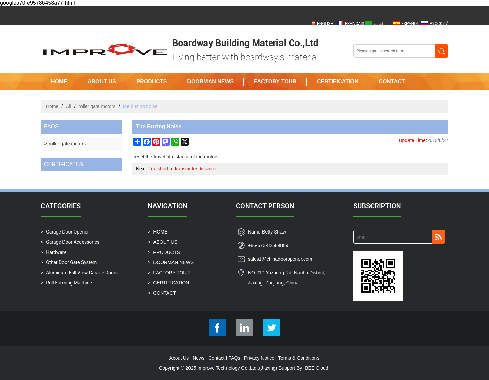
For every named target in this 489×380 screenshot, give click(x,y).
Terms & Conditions (298, 358)
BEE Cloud (316, 368)
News (198, 358)
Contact (216, 358)
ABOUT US (102, 81)
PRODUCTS (152, 81)
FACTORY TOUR (275, 81)
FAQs (234, 358)
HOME (59, 81)
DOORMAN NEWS (210, 81)
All (68, 106)
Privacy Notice (259, 358)
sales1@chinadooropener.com (280, 259)
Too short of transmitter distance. (183, 168)
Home (52, 106)
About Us (179, 358)
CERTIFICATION (337, 81)
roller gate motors (96, 106)
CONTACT (392, 81)
